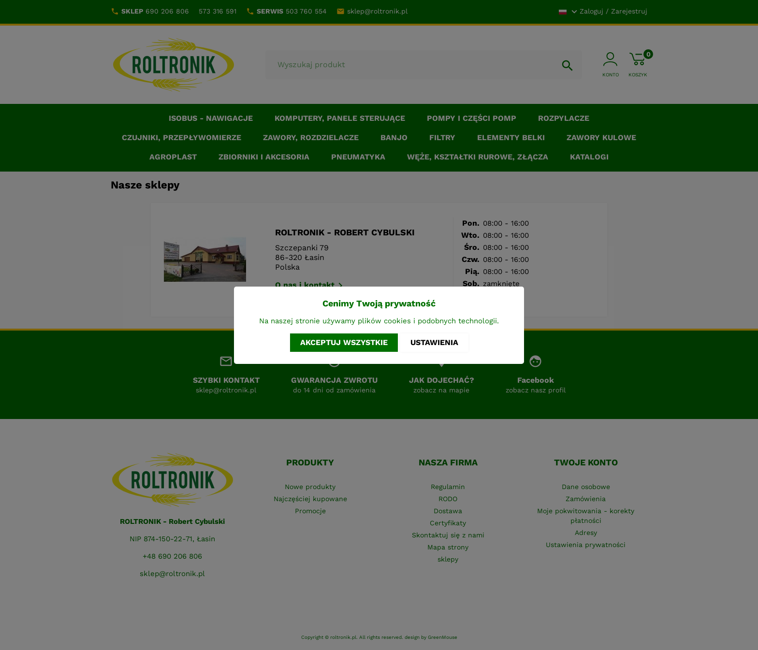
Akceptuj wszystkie (344, 342)
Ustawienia (434, 342)
